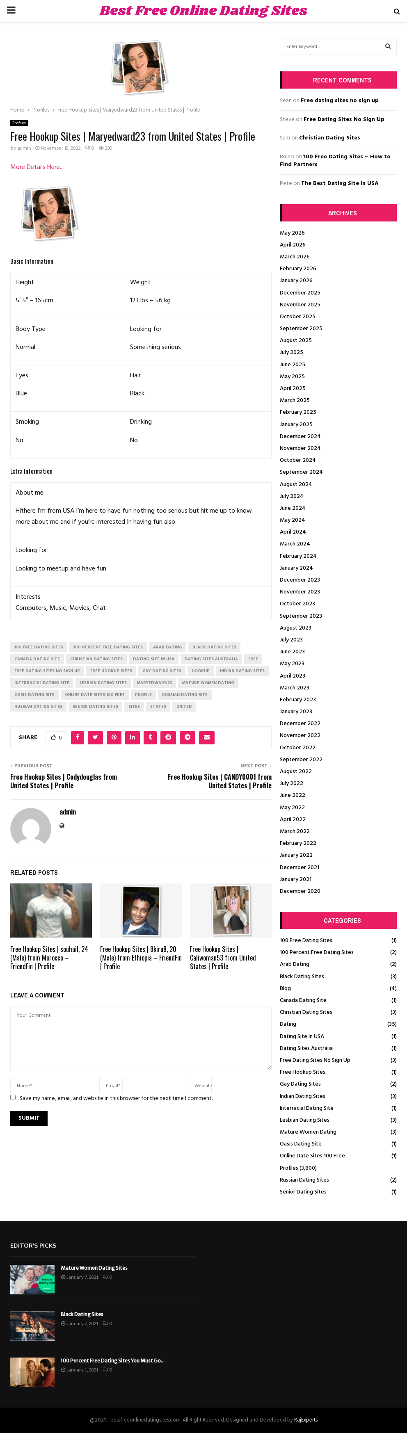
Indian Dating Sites (302, 1096)
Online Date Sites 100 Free (312, 1156)
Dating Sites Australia (306, 1048)
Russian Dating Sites (304, 1180)
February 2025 (298, 412)
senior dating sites (95, 706)
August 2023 (295, 628)
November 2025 (300, 305)
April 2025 (293, 388)
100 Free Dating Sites (306, 940)
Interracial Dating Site (307, 1108)
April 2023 (292, 676)
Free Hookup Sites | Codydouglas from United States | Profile (63, 781)
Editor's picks (33, 1246)
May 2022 (292, 807)
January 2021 (295, 879)
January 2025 (296, 424)
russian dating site (185, 694)
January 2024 (296, 568)
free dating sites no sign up (47, 671)
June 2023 (292, 652)
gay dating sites (161, 671)
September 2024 (301, 472)
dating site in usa (153, 659)
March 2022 (295, 831)
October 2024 (298, 460)
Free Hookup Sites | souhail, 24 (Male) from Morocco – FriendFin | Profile (49, 957)
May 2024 (292, 520)
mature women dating (208, 683)
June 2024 (293, 508)
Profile (143, 694)
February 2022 (298, 843)
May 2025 (292, 376)
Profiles (19, 123)
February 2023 (298, 700)
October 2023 (297, 604)
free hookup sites (111, 671)
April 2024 (293, 532)
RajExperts (306, 1420)
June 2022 (292, 795)
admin (24, 148)
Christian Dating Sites (329, 138)
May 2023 (292, 664)
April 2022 (293, 819)
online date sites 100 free (95, 694)
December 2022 (300, 723)
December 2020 (300, 891)
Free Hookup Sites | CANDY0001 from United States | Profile (220, 781)
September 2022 (301, 759)
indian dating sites (242, 671)
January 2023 (296, 711)
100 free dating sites (38, 647)
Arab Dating (294, 964)
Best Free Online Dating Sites (203, 11)
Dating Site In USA (302, 1036)
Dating (288, 1024)
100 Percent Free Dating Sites (317, 952)
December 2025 (300, 293)
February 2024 (298, 556)
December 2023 (300, 580)
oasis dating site (34, 694)
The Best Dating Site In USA (340, 183)
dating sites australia (211, 659)
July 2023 (291, 640)
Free (253, 659)
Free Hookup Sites (302, 1072)
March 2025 (295, 400)
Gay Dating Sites (300, 1084)
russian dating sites (38, 706)
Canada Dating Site (303, 1000)
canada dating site (37, 659)
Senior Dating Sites (303, 1192)
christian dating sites (96, 659)
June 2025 (292, 365)
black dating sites (214, 647)
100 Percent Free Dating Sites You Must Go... (113, 1361)
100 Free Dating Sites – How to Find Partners (335, 161)
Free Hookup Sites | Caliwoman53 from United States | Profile (223, 957)
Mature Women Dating (308, 1132)
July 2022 (291, 783)
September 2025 (301, 328)
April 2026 (293, 245)
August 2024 (296, 484)
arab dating (167, 647)
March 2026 (295, 257)
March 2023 (294, 688)
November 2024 (300, 448)
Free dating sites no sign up (340, 100)
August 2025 (296, 340)
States (158, 706)
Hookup (201, 671)
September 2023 (301, 616)
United (184, 706)
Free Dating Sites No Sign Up (344, 119)
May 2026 (292, 233)
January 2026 (296, 280)
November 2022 (300, 735)
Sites (134, 706)
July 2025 (291, 352)
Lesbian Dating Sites (304, 1120)
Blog (285, 988)
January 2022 (296, 855)
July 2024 (292, 496)
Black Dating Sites (302, 976)
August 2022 (296, 771)
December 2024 (300, 436)
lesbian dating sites (103, 683)
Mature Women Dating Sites (94, 1268)
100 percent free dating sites (108, 647)
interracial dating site (41, 683)
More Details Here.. (36, 167)
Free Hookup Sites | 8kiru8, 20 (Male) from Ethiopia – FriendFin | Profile (141, 957)
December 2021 (299, 867)
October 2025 (298, 317)
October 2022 (298, 748)
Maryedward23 (154, 683)
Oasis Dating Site (301, 1144)
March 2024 (295, 544)
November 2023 (300, 592)
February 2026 (298, 269)
